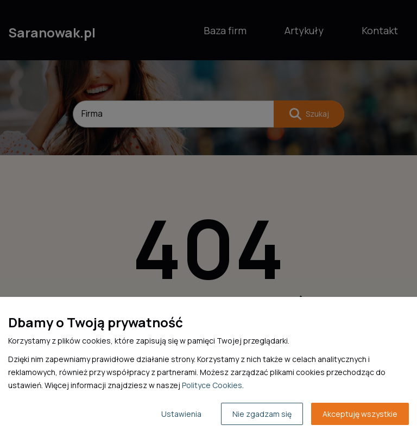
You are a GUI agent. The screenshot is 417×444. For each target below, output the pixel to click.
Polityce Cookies (212, 385)
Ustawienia (181, 414)
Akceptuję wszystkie (360, 414)
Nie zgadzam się (262, 414)
